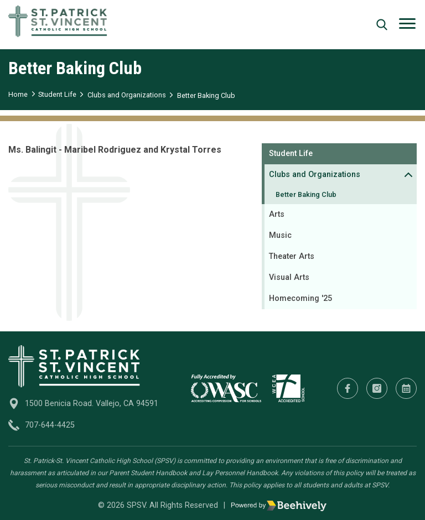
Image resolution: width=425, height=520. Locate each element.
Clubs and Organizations (126, 95)
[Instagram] (376, 388)
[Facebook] (347, 388)
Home (18, 94)
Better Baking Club (206, 95)
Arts (276, 214)
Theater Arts (291, 256)
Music (280, 235)
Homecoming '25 (300, 298)
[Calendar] (406, 388)
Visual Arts (289, 277)
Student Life (57, 94)
